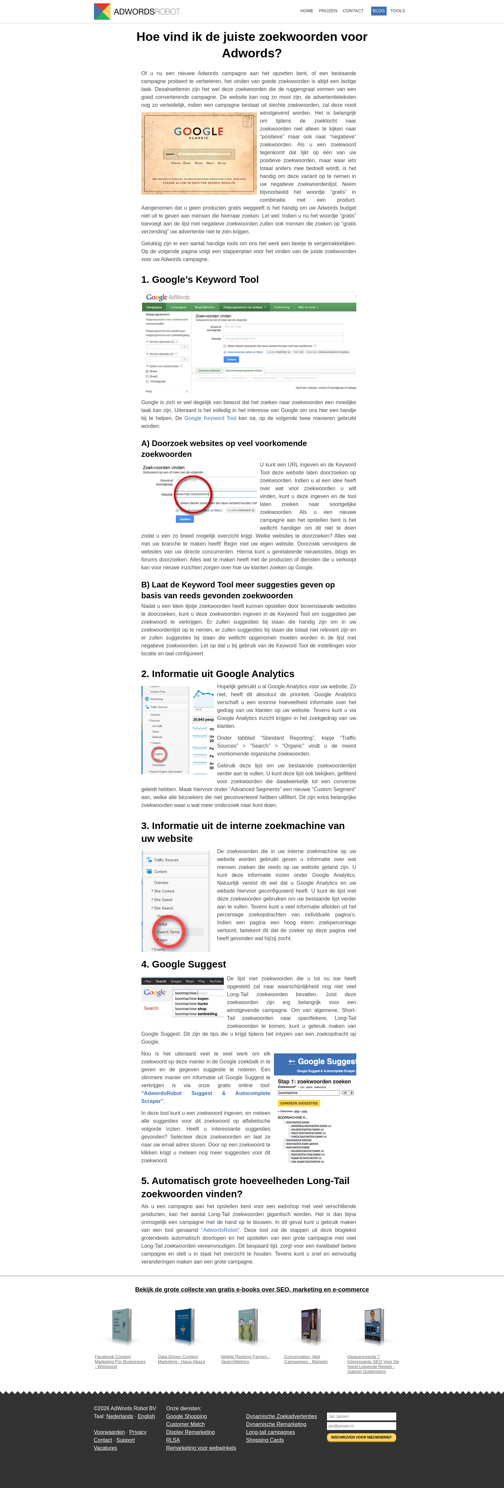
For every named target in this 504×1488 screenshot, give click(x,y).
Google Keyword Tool (210, 418)
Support (125, 1440)
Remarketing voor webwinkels (201, 1448)
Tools (397, 10)
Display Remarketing (190, 1432)
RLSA (173, 1440)
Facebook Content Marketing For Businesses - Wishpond (121, 1359)
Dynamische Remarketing (276, 1424)
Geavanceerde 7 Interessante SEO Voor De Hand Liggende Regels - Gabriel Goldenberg (373, 1361)
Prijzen (328, 10)
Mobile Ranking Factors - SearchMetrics (247, 1356)
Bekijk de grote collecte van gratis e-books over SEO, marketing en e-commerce (252, 1289)
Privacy (137, 1432)
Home (306, 10)
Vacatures (105, 1448)
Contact (353, 10)
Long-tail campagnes (270, 1432)
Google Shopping (186, 1416)
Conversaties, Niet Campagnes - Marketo (310, 1356)
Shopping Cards (265, 1440)
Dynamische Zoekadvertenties (281, 1416)
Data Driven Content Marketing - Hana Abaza (184, 1356)
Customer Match (185, 1424)
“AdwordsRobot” (220, 1230)
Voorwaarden (109, 1432)
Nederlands (119, 1416)
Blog (379, 10)
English (146, 1416)
